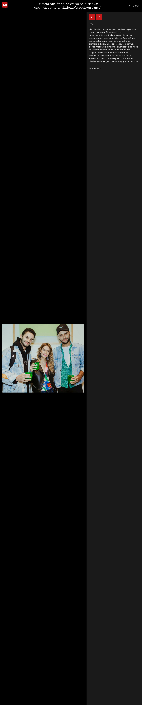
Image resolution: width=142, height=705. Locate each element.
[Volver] (92, 17)
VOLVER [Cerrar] (134, 6)
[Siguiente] (99, 17)
